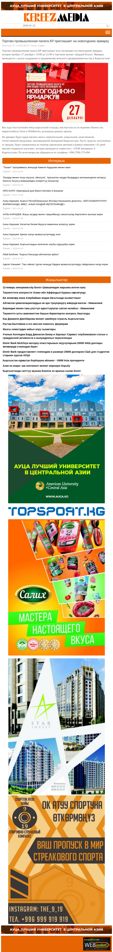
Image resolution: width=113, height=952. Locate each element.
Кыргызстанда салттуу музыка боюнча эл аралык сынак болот (42, 370)
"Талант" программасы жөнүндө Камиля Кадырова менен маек (37, 167)
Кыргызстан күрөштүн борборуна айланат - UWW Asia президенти (43, 360)
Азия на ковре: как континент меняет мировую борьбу (36, 365)
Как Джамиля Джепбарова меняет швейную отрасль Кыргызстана (43, 318)
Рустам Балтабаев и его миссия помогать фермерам (35, 324)
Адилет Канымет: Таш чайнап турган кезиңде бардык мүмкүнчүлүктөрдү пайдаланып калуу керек (55, 264)
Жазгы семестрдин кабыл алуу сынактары (29, 329)
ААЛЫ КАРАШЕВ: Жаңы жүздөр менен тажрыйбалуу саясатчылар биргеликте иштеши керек (53, 214)
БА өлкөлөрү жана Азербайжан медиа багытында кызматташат (42, 297)
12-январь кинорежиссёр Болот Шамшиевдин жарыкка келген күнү (44, 287)
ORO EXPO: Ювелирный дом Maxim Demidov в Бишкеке (33, 190)
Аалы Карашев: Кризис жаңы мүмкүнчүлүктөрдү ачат (32, 234)
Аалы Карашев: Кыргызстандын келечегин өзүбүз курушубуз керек (39, 244)
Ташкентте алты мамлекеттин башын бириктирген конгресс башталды (46, 313)
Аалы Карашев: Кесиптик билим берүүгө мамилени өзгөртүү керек (39, 224)
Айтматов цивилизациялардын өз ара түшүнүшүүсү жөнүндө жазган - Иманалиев (53, 303)
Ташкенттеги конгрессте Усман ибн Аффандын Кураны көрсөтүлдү (44, 292)
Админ (41, 45)
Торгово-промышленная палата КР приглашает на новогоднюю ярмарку (55, 41)
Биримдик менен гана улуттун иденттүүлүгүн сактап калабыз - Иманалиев (48, 308)
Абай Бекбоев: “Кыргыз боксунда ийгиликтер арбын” (31, 254)
